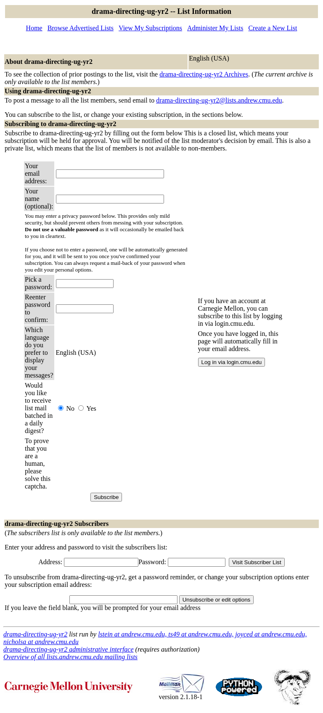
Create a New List (272, 28)
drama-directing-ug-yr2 (35, 634)
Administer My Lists (215, 28)
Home (34, 28)
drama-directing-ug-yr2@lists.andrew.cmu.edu (219, 100)
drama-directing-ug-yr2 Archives (203, 74)
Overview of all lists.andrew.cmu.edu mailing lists (70, 656)
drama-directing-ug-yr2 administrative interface (68, 649)
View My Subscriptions (150, 28)
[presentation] (120, 463)
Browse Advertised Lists (81, 28)
